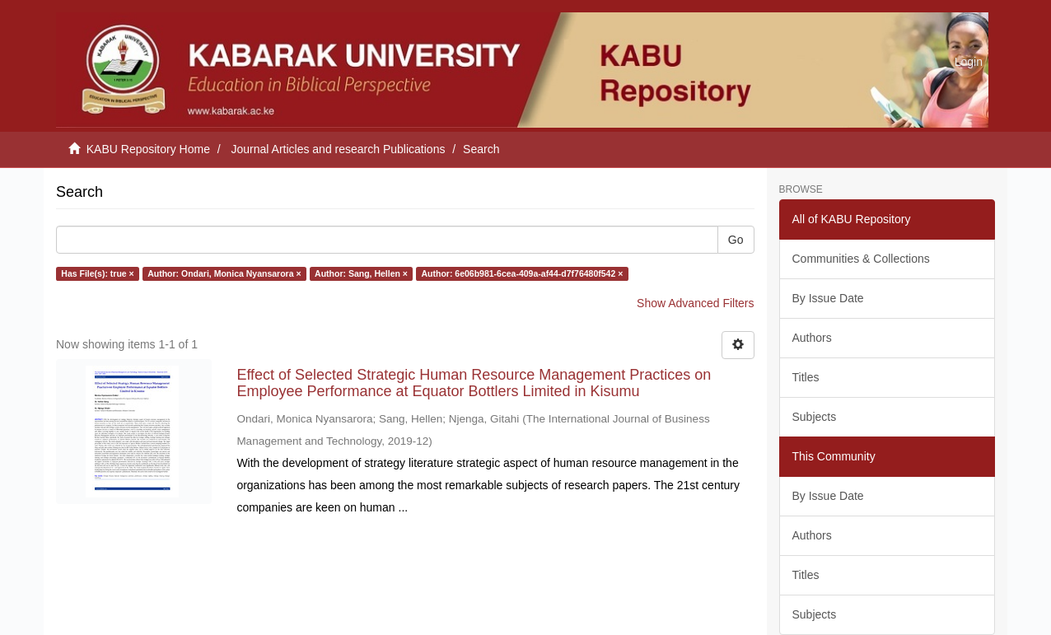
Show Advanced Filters (695, 303)
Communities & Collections (861, 258)
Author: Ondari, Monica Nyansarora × (224, 273)
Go (736, 239)
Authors (812, 337)
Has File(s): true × (97, 273)
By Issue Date (828, 298)
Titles (806, 377)
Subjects (814, 416)
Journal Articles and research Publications (338, 149)
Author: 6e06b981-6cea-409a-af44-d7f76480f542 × (522, 273)
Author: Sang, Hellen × (361, 273)
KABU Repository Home (148, 149)
